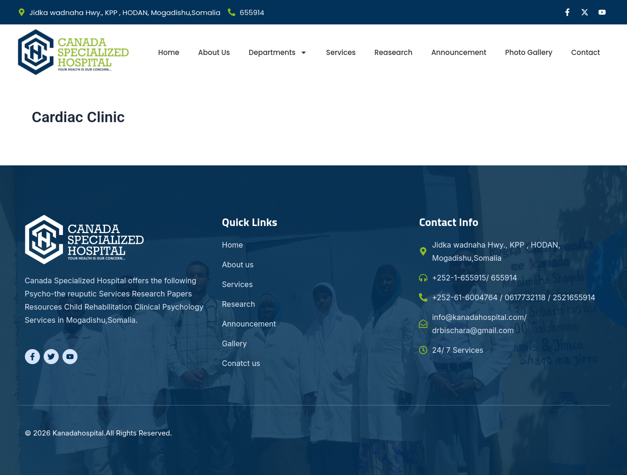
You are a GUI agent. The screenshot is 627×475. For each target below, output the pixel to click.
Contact (585, 52)
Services (341, 52)
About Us (214, 52)
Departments (278, 52)
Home (168, 52)
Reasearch (393, 52)
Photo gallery (529, 52)
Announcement (458, 52)
